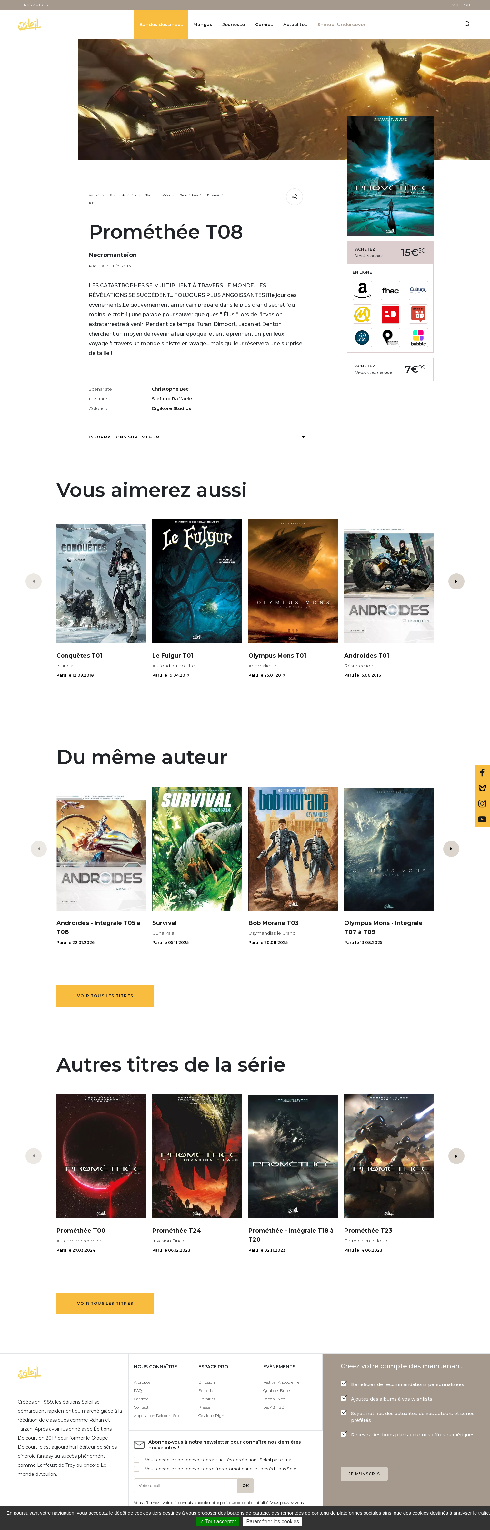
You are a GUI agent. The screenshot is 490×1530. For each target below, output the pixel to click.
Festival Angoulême (281, 1382)
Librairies (206, 1398)
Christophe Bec (170, 389)
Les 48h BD (273, 1407)
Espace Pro (458, 5)
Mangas (202, 24)
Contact (141, 1407)
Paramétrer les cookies (272, 1521)
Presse (204, 1407)
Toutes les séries (158, 195)
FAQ (138, 1390)
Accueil (94, 195)
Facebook (482, 772)
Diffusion (206, 1382)
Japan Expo (274, 1398)
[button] (456, 581)
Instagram (482, 803)
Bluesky (482, 788)
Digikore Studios (171, 408)
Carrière (141, 1398)
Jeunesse (234, 24)
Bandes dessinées (161, 24)
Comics (264, 24)
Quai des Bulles (277, 1390)
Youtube (482, 819)
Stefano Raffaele (172, 399)
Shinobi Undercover (341, 24)
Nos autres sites (42, 5)
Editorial (206, 1390)
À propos (142, 1382)
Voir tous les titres (105, 995)
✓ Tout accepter (218, 1521)
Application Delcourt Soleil (158, 1415)
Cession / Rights (212, 1415)
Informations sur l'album (196, 437)
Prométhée (189, 195)
